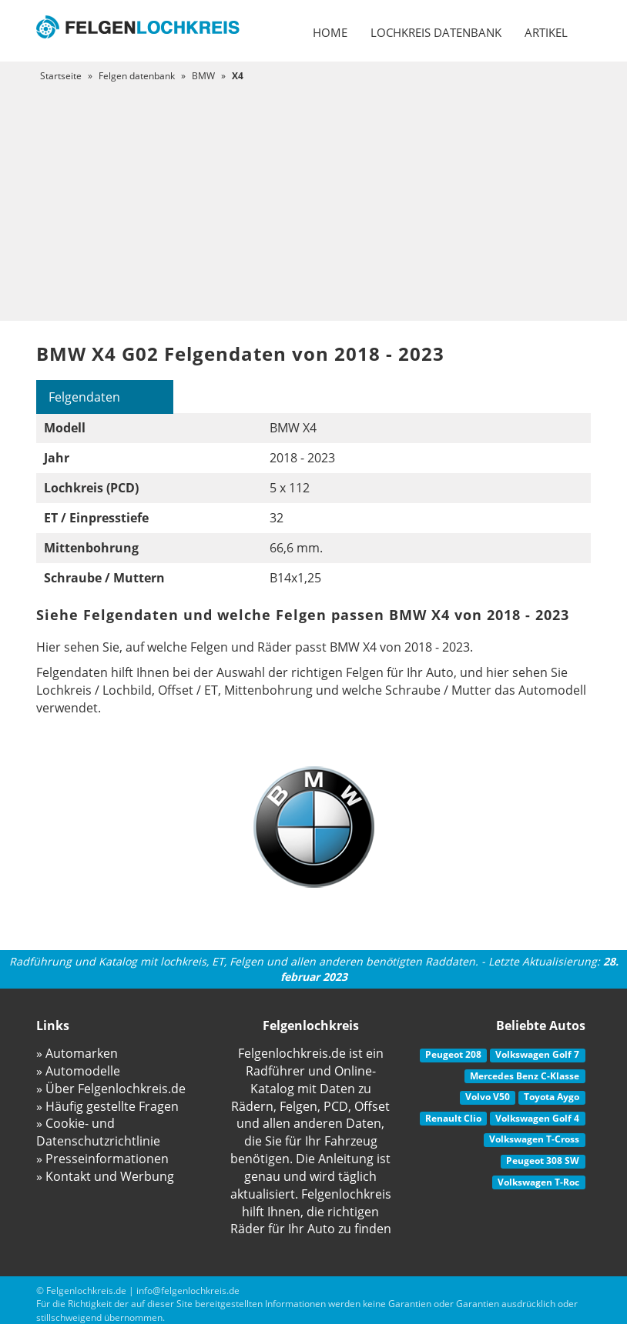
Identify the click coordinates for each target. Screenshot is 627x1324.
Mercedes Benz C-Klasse (524, 1075)
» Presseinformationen (102, 1158)
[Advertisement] (313, 197)
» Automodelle (78, 1070)
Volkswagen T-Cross (534, 1139)
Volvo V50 (487, 1096)
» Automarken (77, 1053)
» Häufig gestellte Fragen (107, 1106)
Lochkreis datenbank (435, 32)
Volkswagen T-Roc (538, 1182)
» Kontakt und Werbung (105, 1176)
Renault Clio (453, 1118)
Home (330, 32)
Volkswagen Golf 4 (537, 1118)
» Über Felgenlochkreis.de (111, 1088)
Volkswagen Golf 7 (537, 1054)
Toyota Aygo (551, 1096)
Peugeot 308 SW (542, 1160)
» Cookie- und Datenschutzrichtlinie (98, 1132)
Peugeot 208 (453, 1054)
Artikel (546, 32)
